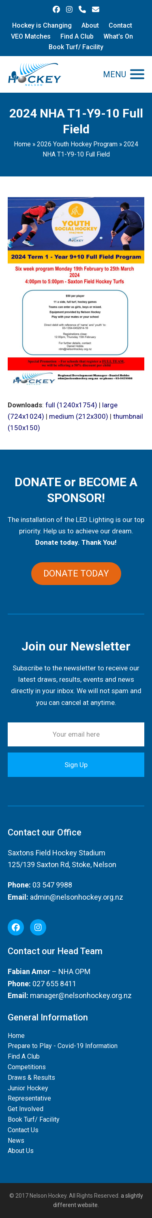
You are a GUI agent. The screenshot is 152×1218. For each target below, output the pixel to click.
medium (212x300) (78, 416)
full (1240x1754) (71, 405)
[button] (123, 74)
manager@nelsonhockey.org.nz (81, 995)
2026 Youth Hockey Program (77, 144)
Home (22, 144)
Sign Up (76, 765)
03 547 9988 (52, 885)
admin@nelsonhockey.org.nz (76, 897)
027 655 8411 (54, 983)
